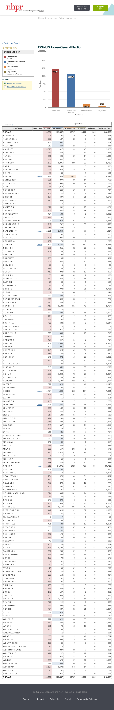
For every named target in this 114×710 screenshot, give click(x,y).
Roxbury (8, 541)
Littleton (9, 422)
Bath (6, 166)
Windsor (8, 670)
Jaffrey (7, 384)
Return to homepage (47, 18)
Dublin (7, 272)
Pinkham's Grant (11, 517)
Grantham (9, 323)
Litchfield (9, 418)
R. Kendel (81, 128)
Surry (6, 592)
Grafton (8, 319)
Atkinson (9, 163)
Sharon (7, 558)
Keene (6, 391)
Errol (6, 292)
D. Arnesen (57, 128)
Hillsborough (12, 364)
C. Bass (47, 128)
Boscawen (9, 183)
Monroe (8, 459)
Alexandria (10, 139)
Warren (7, 626)
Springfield (10, 565)
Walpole (8, 619)
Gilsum (7, 309)
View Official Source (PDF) (15, 87)
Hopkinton (9, 377)
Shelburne (9, 561)
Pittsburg (9, 520)
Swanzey (8, 599)
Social (68, 699)
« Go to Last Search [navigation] (11, 43)
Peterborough (12, 510)
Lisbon (7, 415)
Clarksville (10, 234)
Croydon (8, 251)
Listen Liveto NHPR (82, 8)
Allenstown (10, 142)
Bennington (10, 170)
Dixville (8, 265)
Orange (7, 497)
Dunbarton (10, 279)
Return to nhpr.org (67, 18)
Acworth (8, 136)
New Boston (10, 473)
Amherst (8, 149)
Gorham (8, 313)
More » (39, 176)
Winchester (10, 663)
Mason (7, 445)
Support (40, 699)
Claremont (10, 231)
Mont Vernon (11, 462)
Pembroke (9, 507)
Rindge (7, 537)
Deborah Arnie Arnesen (16, 62)
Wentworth (10, 643)
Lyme (6, 432)
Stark (6, 568)
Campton (8, 207)
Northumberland (14, 493)
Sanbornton (11, 554)
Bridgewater (11, 193)
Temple (7, 602)
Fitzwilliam (10, 296)
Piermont (9, 514)
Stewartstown (12, 571)
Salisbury (9, 551)
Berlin (7, 176)
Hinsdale (8, 367)
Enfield (7, 289)
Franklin (8, 306)
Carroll (8, 217)
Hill (5, 360)
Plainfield (9, 524)
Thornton (9, 605)
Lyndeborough (12, 435)
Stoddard (9, 575)
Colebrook (10, 238)
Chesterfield (11, 224)
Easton (7, 282)
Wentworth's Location (14, 646)
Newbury (8, 483)
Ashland (8, 159)
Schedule (54, 699)
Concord (8, 245)
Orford (8, 500)
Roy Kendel (11, 72)
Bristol (7, 197)
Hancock (8, 340)
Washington (10, 629)
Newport (8, 486)
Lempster (8, 408)
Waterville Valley (11, 633)
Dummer (8, 275)
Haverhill (9, 350)
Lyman (7, 428)
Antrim (7, 156)
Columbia (9, 241)
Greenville (9, 333)
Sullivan (8, 585)
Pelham (7, 503)
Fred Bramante (12, 67)
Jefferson (9, 388)
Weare (7, 636)
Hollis (7, 374)
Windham (8, 667)
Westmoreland (12, 650)
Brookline (9, 200)
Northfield (10, 490)
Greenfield (10, 330)
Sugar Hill (9, 582)
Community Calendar (87, 699)
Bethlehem (9, 180)
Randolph (9, 531)
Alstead (8, 146)
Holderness (10, 371)
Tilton (7, 609)
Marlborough (12, 439)
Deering (8, 262)
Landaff (8, 398)
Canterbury (10, 214)
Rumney (7, 544)
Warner (7, 623)
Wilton (7, 660)
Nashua (7, 466)
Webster (8, 640)
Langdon (8, 401)
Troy (6, 612)
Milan (6, 449)
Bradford (9, 190)
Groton (8, 336)
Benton (7, 173)
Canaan (7, 210)
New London (11, 479)
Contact (26, 699)
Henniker (8, 357)
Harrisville (10, 347)
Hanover (8, 343)
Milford (8, 452)
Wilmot (7, 657)
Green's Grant (12, 326)
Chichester (10, 227)
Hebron (7, 353)
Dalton (7, 255)
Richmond (9, 534)
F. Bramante (70, 128)
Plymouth (9, 527)
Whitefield (9, 653)
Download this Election (14, 83)
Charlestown (11, 221)
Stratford (9, 578)
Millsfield (9, 456)
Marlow (8, 442)
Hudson (8, 381)
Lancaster (9, 394)
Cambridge (9, 204)
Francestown (11, 299)
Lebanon (8, 405)
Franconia (9, 302)
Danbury (8, 258)
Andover (8, 153)
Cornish (8, 248)
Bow (5, 187)
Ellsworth (9, 285)
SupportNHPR (100, 8)
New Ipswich (10, 476)
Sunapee (8, 588)
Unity (6, 616)
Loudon (8, 425)
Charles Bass (12, 57)
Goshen (7, 316)
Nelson (7, 469)
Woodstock (10, 674)
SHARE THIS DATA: (10, 48)
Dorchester (10, 268)
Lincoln (8, 411)
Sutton (7, 595)
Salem (6, 548)
